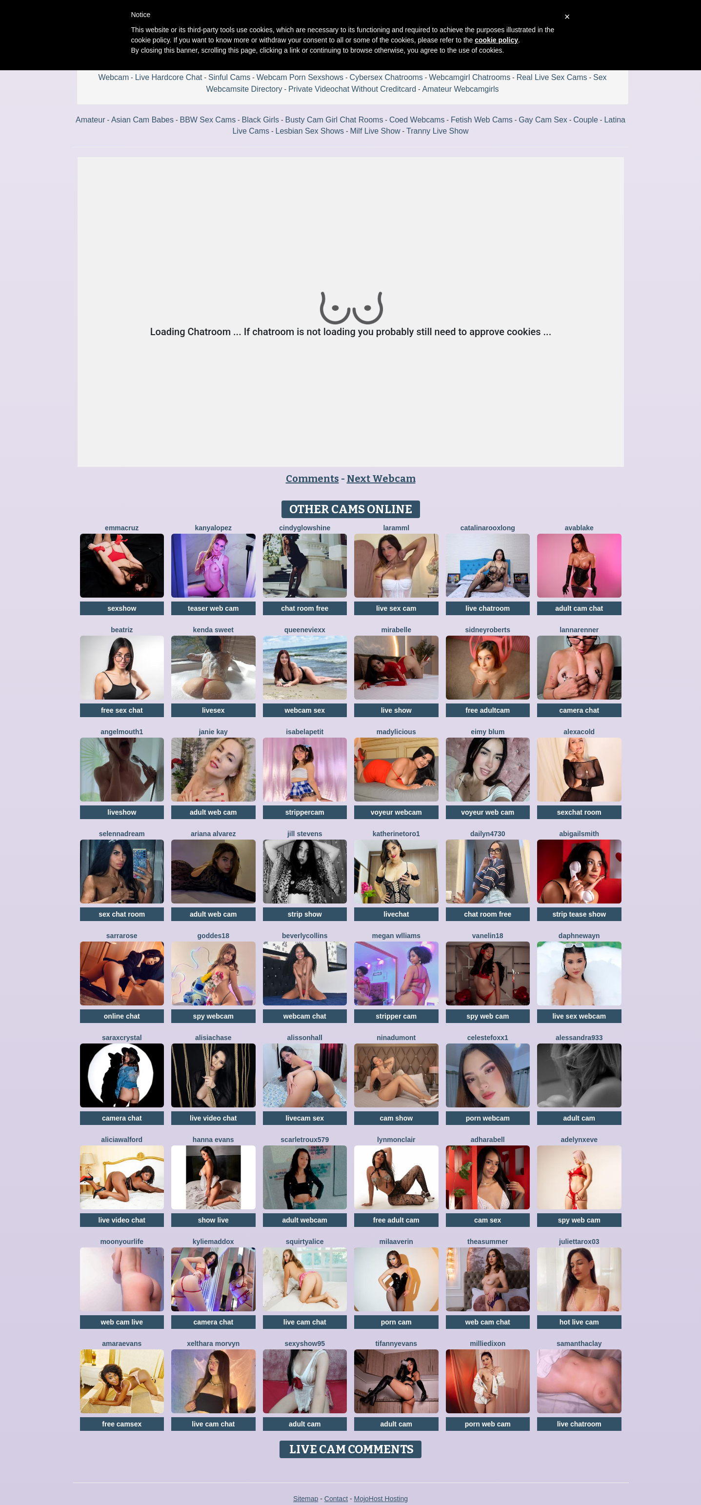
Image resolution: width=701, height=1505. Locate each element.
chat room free (304, 608)
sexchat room (579, 812)
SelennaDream (122, 834)
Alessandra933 (579, 1038)
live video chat (213, 1118)
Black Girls (260, 120)
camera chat (579, 710)
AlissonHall (304, 1038)
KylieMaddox (213, 1241)
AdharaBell (488, 1140)
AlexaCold (579, 732)
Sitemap (305, 1499)
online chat (122, 1016)
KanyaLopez (213, 528)
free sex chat (122, 710)
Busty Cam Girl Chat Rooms (334, 120)
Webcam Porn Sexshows (300, 77)
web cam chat (487, 1322)
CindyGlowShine (304, 528)
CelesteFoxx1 (487, 1038)
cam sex (487, 1220)
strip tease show (579, 914)
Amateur (90, 120)
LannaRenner (579, 630)
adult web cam (213, 812)
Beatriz (122, 630)
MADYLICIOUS (396, 732)
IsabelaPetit (304, 732)
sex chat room (122, 914)
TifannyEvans (396, 1343)
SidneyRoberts (487, 630)
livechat (396, 914)
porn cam (396, 1322)
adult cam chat (579, 608)
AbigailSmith (579, 834)
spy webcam (213, 1016)
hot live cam (579, 1322)
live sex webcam (579, 1016)
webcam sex (305, 710)
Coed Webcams (417, 120)
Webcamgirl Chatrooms (469, 77)
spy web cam (487, 1016)
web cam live (122, 1322)
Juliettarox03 (579, 1241)
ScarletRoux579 (304, 1140)
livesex (213, 710)
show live (213, 1220)
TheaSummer (487, 1241)
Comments (312, 478)
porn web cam (488, 1424)
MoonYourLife (121, 1241)
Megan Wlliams (396, 936)
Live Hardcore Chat (168, 77)
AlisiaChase (213, 1038)
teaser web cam (213, 608)
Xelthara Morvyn (213, 1343)
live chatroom (487, 608)
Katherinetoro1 (396, 834)
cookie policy (496, 40)
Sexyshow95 (305, 1343)
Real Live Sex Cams (552, 77)
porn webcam (488, 1118)
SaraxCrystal (122, 1038)
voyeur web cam (487, 812)
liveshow (121, 812)
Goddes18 (213, 936)
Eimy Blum (487, 732)
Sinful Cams (229, 77)
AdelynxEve (579, 1140)
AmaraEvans (121, 1343)
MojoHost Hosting (381, 1499)
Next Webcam (381, 478)
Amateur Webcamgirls (460, 89)
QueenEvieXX (304, 630)
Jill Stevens (304, 834)
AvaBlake (579, 528)
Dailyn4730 (487, 834)
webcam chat (304, 1016)
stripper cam (396, 1016)
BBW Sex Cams (208, 120)
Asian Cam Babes (142, 120)
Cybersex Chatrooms (386, 77)
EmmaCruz (122, 528)
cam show (396, 1118)
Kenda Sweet (213, 630)
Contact (336, 1499)
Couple (585, 120)
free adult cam (396, 1220)
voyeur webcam (396, 812)
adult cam (579, 1118)
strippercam (304, 812)
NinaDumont (396, 1038)
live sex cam (396, 608)
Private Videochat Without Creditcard (352, 89)
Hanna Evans (213, 1140)
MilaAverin (396, 1241)
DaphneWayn (579, 936)
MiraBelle (396, 630)
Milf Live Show (375, 131)
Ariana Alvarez (213, 834)
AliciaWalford (121, 1140)
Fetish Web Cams (482, 120)
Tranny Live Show (437, 131)
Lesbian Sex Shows (309, 131)
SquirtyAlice (305, 1241)
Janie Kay (213, 732)
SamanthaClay (579, 1343)
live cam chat (304, 1322)
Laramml (396, 528)
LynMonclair (396, 1140)
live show (396, 710)
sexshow (121, 608)
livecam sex (304, 1118)
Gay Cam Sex (543, 120)
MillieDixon (487, 1343)
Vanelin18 (487, 936)
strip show (305, 914)
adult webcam (304, 1220)
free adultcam (487, 710)
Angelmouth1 (121, 732)
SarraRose (122, 936)
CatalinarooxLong (488, 528)
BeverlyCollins (304, 936)
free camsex (121, 1424)
